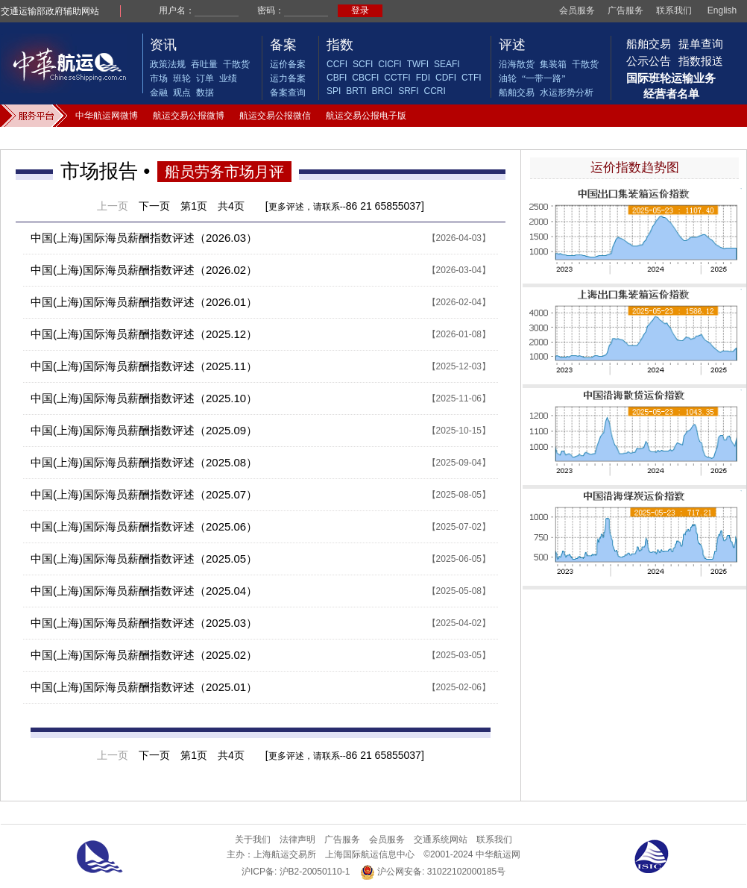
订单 (205, 78)
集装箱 (553, 64)
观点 (182, 92)
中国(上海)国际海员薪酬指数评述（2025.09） (144, 430)
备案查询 (288, 92)
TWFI (418, 64)
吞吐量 (204, 64)
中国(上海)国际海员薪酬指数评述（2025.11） (144, 366)
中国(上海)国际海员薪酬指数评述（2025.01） (144, 687)
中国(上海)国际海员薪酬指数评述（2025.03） (144, 622)
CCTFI (397, 77)
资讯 (163, 44)
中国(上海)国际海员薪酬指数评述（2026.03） (144, 237)
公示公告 (648, 60)
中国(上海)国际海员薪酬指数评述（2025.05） (144, 558)
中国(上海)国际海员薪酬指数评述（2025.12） (144, 334)
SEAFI (447, 64)
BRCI (382, 91)
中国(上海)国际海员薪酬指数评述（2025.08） (144, 462)
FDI (423, 77)
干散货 (236, 64)
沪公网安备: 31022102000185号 (432, 872)
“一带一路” (544, 78)
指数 (340, 44)
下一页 (154, 206)
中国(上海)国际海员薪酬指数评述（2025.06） (144, 526)
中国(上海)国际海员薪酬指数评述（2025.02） (144, 654)
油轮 (508, 78)
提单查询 (700, 43)
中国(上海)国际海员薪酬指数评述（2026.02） (144, 269)
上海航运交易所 (284, 854)
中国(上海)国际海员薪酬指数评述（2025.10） (144, 398)
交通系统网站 (440, 839)
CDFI (445, 77)
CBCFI (365, 77)
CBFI (337, 77)
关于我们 (253, 839)
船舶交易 (517, 92)
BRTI (356, 91)
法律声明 (297, 839)
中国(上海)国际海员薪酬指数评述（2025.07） (144, 494)
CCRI (434, 91)
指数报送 (700, 60)
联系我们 (674, 10)
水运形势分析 (566, 92)
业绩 (228, 78)
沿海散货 (517, 64)
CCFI (337, 64)
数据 (205, 92)
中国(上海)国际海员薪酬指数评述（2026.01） (144, 302)
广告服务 (625, 10)
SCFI (363, 64)
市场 (159, 78)
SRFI (408, 91)
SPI (334, 91)
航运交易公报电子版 (366, 115)
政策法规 (168, 64)
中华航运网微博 (106, 115)
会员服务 (577, 10)
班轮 (182, 78)
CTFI (471, 77)
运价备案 (288, 64)
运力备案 (288, 78)
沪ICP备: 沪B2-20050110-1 (296, 871)
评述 (512, 44)
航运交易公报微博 (188, 115)
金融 (159, 92)
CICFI (389, 64)
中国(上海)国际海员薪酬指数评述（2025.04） (144, 590)
